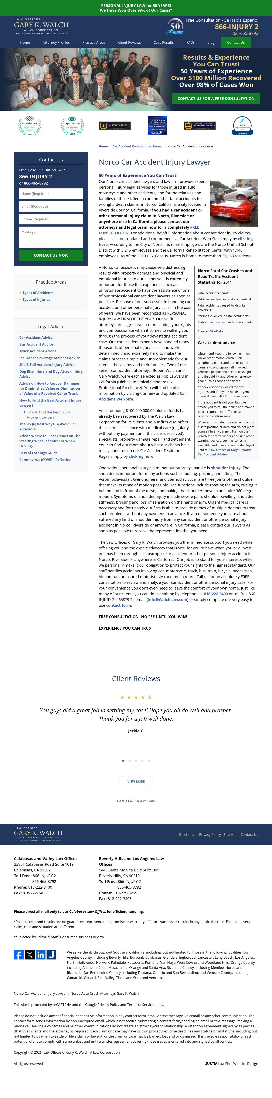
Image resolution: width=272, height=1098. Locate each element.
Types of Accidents (38, 292)
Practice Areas (93, 42)
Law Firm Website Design (231, 1063)
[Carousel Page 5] (149, 761)
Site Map (231, 834)
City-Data (216, 331)
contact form (118, 605)
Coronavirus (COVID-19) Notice (45, 459)
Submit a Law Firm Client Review (136, 800)
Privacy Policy (210, 834)
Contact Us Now (51, 255)
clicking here (141, 456)
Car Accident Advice (35, 337)
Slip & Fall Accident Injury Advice (46, 364)
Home (25, 42)
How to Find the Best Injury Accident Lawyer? (48, 415)
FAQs (191, 42)
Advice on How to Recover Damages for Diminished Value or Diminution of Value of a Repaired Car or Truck (49, 388)
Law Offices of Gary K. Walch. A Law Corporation (81, 1052)
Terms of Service (140, 1004)
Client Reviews (129, 42)
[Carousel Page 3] (136, 761)
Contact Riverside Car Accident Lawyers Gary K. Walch (222, 26)
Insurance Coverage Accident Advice (49, 358)
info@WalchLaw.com (167, 599)
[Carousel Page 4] (142, 761)
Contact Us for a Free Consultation (216, 98)
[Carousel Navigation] (136, 760)
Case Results (164, 42)
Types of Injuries (36, 299)
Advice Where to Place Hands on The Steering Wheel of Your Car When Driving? (49, 441)
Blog (210, 42)
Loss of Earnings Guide (38, 453)
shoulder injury (226, 467)
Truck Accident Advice (37, 351)
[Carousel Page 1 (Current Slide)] (123, 761)
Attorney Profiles (56, 42)
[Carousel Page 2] (129, 761)
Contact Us (236, 42)
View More (136, 781)
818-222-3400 (216, 593)
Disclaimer (187, 834)
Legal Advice (51, 326)
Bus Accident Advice (36, 344)
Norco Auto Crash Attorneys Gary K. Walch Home (41, 26)
